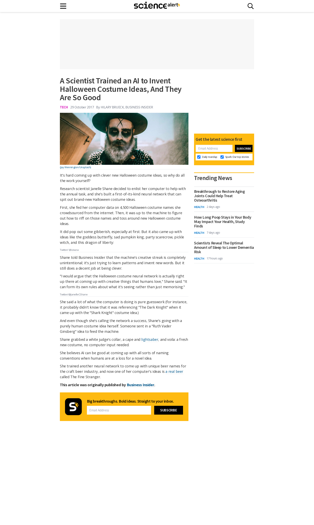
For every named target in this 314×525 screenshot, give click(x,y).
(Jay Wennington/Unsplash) (75, 167)
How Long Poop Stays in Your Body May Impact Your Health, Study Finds (222, 221)
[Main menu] (63, 6)
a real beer (174, 371)
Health (199, 207)
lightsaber (149, 339)
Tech (64, 107)
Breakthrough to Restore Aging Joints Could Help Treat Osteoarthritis (219, 195)
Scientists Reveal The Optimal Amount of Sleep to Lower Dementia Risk (224, 247)
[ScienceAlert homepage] (157, 6)
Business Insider (140, 384)
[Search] (250, 6)
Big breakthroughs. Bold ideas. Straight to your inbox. (130, 401)
